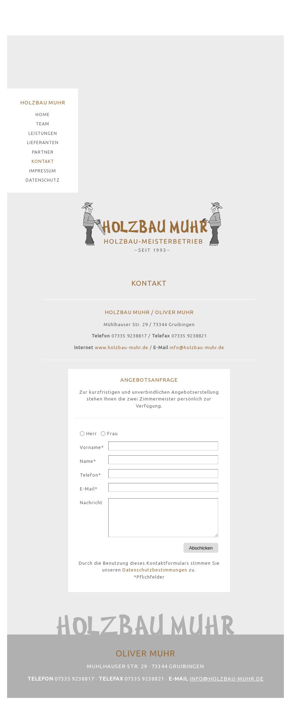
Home (42, 114)
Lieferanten (43, 142)
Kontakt (43, 161)
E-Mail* (89, 488)
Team (42, 123)
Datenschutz (43, 180)
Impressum (42, 171)
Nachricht (91, 502)
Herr (91, 433)
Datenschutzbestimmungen (154, 569)
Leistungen (42, 133)
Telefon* (90, 474)
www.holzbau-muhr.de (121, 347)
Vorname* (92, 447)
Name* (88, 461)
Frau (112, 433)
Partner (43, 152)
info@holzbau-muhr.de (197, 347)
